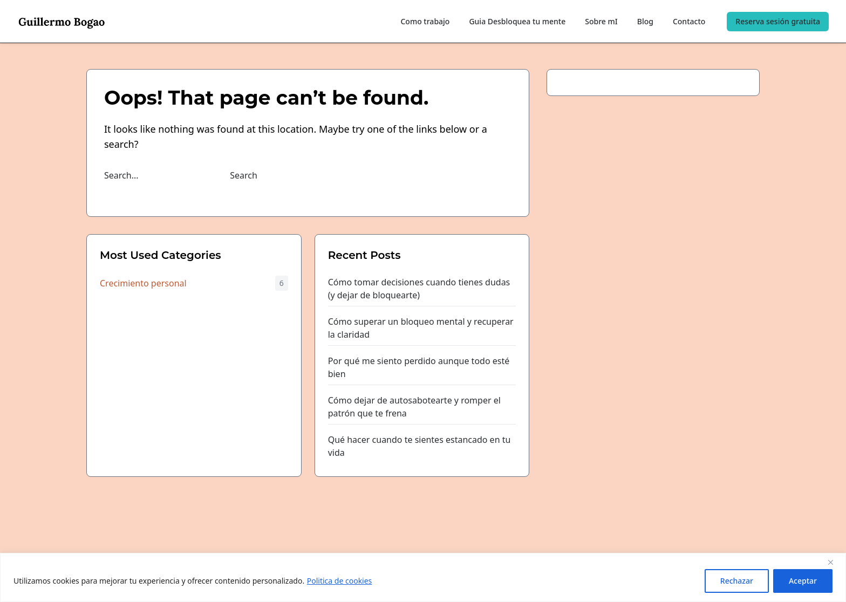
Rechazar (736, 581)
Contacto (689, 21)
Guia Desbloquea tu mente (517, 21)
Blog (645, 21)
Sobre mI (601, 21)
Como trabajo (424, 21)
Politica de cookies (339, 581)
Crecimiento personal (143, 283)
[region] (423, 577)
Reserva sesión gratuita (777, 21)
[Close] (834, 562)
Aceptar (803, 581)
